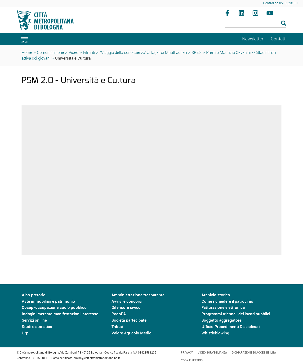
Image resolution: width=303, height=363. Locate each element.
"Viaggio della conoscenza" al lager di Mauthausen (143, 52)
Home (27, 52)
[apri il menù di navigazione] (24, 39)
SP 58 (196, 52)
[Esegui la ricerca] (283, 23)
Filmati (89, 52)
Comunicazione (50, 52)
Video (73, 52)
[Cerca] (255, 24)
